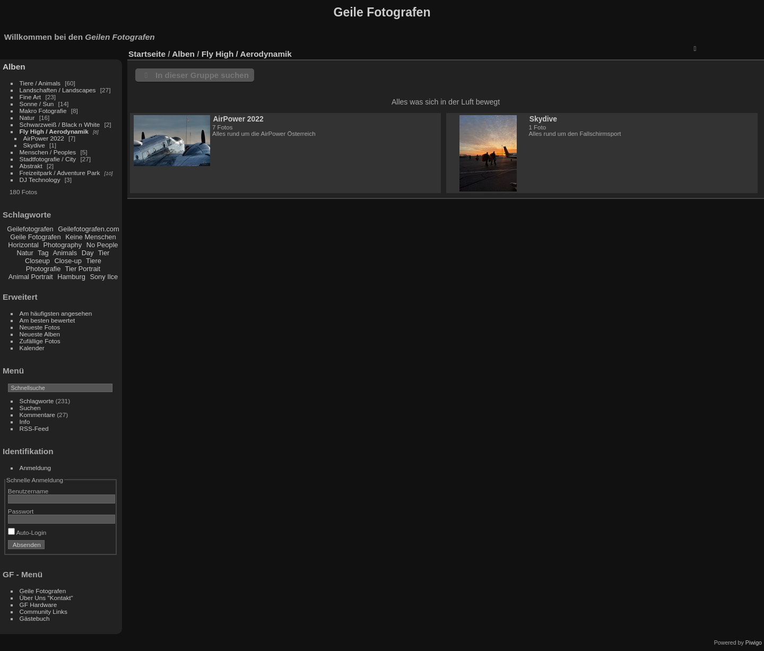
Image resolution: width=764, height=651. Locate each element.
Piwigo (753, 642)
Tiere (93, 261)
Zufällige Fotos (40, 340)
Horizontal (23, 245)
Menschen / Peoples (48, 152)
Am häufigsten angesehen (56, 313)
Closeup (37, 261)
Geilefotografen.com (88, 229)
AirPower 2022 (43, 138)
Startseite (147, 53)
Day (88, 253)
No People (102, 245)
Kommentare (37, 414)
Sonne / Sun (37, 103)
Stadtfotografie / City (48, 158)
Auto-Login (27, 532)
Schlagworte (37, 400)
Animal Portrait (30, 277)
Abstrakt (31, 165)
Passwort (20, 511)
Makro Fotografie (44, 110)
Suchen (30, 407)
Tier (104, 253)
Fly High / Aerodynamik (55, 131)
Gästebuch (35, 618)
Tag (43, 253)
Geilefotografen (30, 229)
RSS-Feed (34, 428)
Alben (14, 66)
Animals (65, 253)
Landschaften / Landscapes (58, 89)
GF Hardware (38, 604)
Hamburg (72, 277)
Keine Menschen (90, 237)
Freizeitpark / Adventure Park (60, 172)
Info (25, 421)
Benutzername (28, 491)
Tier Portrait (82, 269)
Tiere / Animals (40, 83)
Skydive (35, 145)
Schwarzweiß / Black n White (61, 124)
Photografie (43, 269)
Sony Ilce (104, 277)
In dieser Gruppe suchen (202, 75)
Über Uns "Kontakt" (46, 597)
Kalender (32, 347)
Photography (63, 245)
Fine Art (31, 96)
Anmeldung (35, 467)
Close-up (68, 261)
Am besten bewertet (47, 320)
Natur (27, 117)
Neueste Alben (40, 334)
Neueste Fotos (40, 327)
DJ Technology (41, 179)
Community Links (43, 611)
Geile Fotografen (36, 237)
